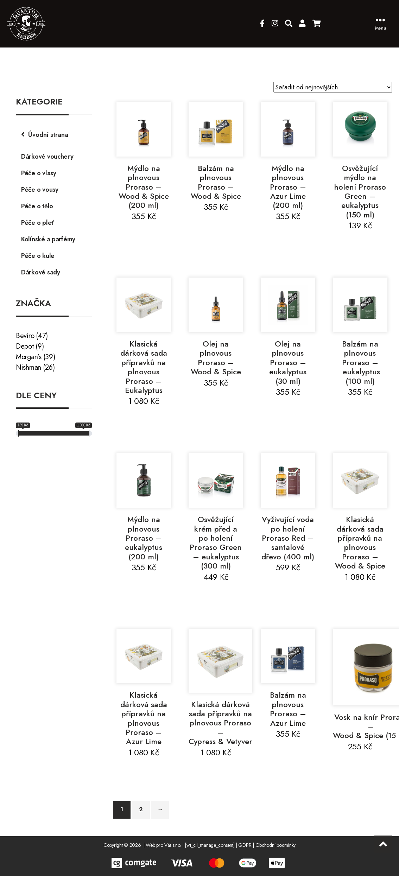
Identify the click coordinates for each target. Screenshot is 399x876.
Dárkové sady (40, 272)
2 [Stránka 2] (141, 809)
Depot (25, 346)
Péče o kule (38, 255)
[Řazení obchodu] (332, 87)
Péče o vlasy (38, 173)
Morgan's (29, 357)
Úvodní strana (48, 134)
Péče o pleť (37, 222)
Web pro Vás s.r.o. (163, 845)
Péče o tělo (37, 206)
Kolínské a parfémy (48, 239)
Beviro (25, 336)
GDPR (244, 845)
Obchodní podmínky (275, 845)
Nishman (28, 367)
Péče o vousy (39, 189)
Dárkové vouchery (47, 156)
